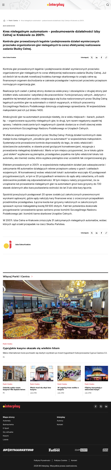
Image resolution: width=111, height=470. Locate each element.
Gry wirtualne (8, 432)
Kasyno (6, 436)
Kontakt (60, 424)
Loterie (5, 440)
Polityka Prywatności (42, 460)
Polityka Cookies (60, 460)
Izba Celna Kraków (9, 57)
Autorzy (60, 421)
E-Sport (6, 428)
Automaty (7, 421)
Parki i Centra (13, 20)
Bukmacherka (8, 424)
